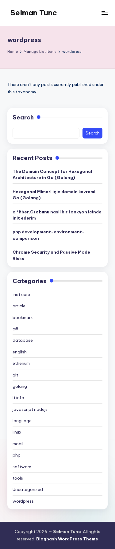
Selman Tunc (33, 12)
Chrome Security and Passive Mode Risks (51, 255)
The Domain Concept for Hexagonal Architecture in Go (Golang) (52, 174)
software (22, 466)
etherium (21, 363)
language (22, 420)
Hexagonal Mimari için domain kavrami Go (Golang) (54, 195)
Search (23, 117)
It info (18, 397)
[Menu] (105, 12)
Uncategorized (28, 489)
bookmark (23, 317)
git (15, 375)
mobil (18, 443)
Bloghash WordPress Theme (67, 539)
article (19, 306)
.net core (21, 294)
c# (15, 329)
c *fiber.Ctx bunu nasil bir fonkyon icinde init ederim (57, 215)
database (23, 340)
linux (17, 432)
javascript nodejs (30, 409)
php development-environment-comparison (49, 235)
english (20, 352)
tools (18, 478)
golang (20, 386)
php (17, 455)
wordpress (23, 501)
